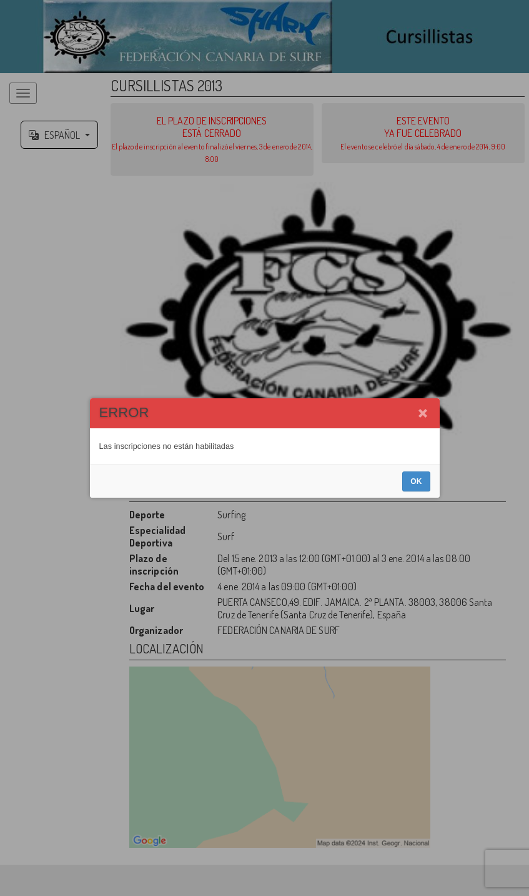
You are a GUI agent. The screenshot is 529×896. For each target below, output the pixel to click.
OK (416, 481)
